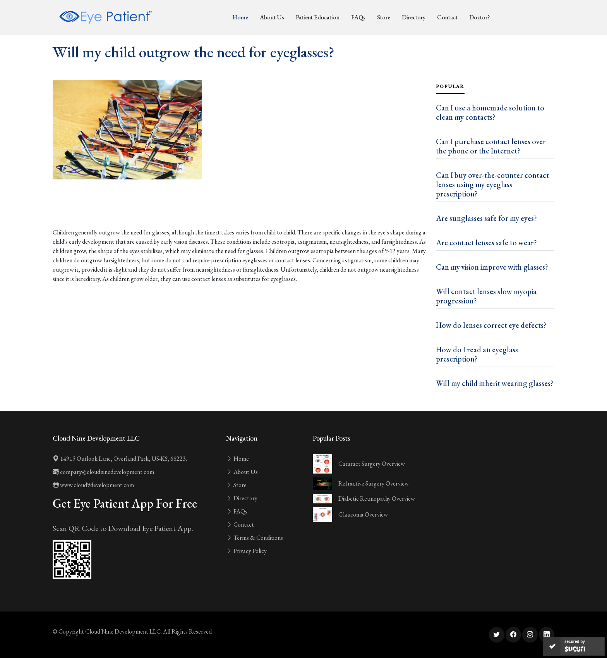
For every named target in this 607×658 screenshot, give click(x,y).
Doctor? (479, 17)
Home (240, 17)
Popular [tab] (450, 86)
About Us (272, 17)
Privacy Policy (246, 551)
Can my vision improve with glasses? (492, 267)
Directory (413, 17)
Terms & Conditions (254, 538)
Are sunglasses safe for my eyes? (486, 218)
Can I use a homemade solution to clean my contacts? (490, 112)
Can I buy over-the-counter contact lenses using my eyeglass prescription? (492, 184)
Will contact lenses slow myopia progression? (486, 296)
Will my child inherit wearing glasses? (495, 383)
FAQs (358, 17)
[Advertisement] (240, 207)
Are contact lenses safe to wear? (486, 243)
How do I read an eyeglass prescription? (477, 354)
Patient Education (318, 17)
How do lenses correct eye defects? (491, 325)
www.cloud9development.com (93, 485)
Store (383, 17)
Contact (447, 17)
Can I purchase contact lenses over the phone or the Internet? (491, 146)
